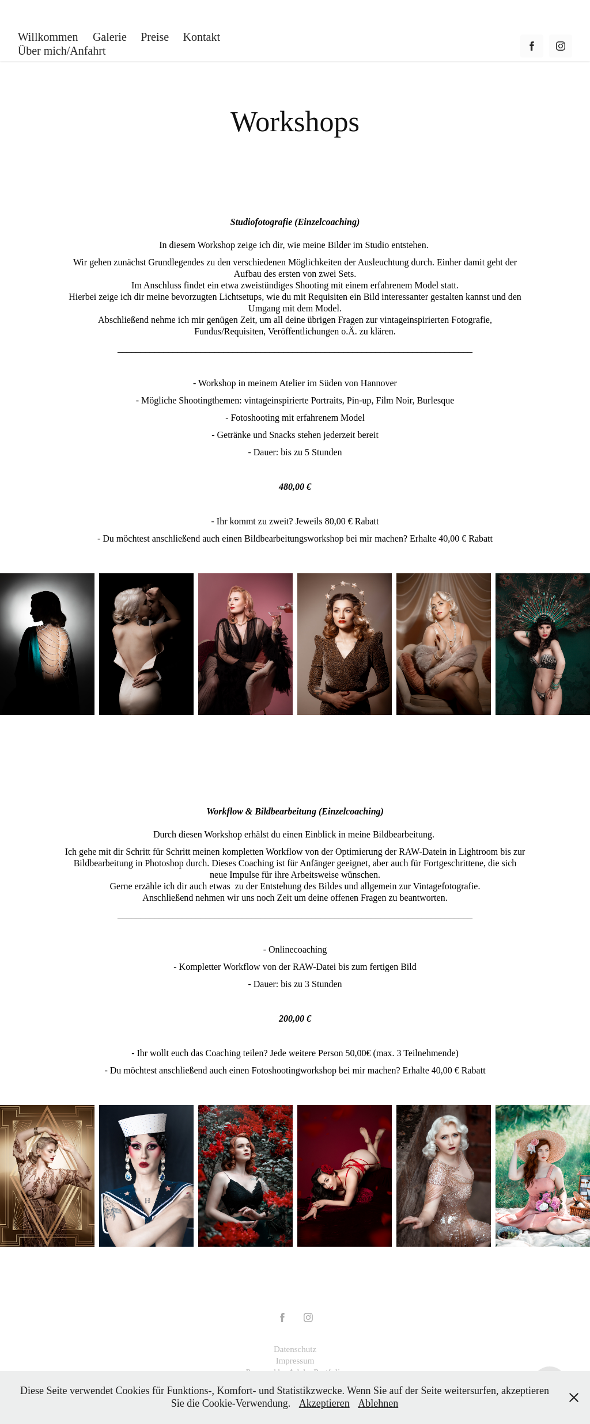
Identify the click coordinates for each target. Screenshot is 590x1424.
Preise (155, 37)
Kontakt (201, 37)
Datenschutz (295, 1349)
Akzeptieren (324, 1403)
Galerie (110, 37)
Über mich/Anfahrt (62, 50)
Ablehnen (378, 1403)
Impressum (295, 1360)
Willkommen (48, 37)
